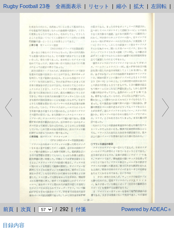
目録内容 (14, 225)
